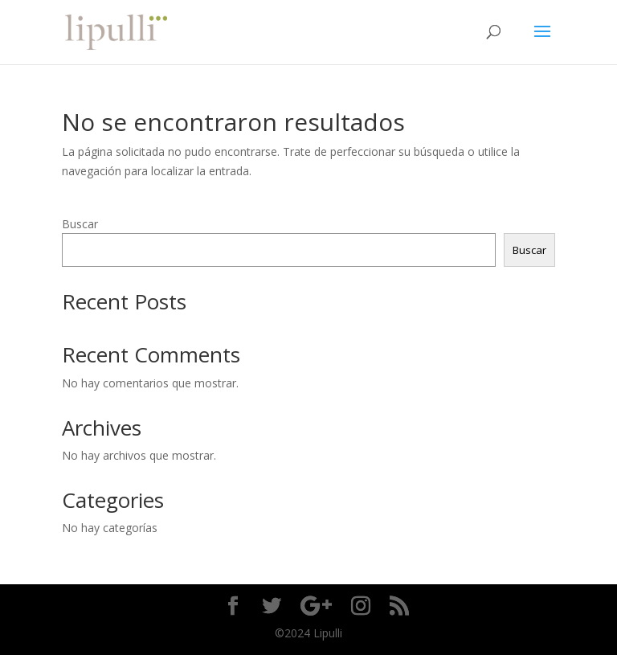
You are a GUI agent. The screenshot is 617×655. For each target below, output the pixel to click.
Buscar (80, 223)
